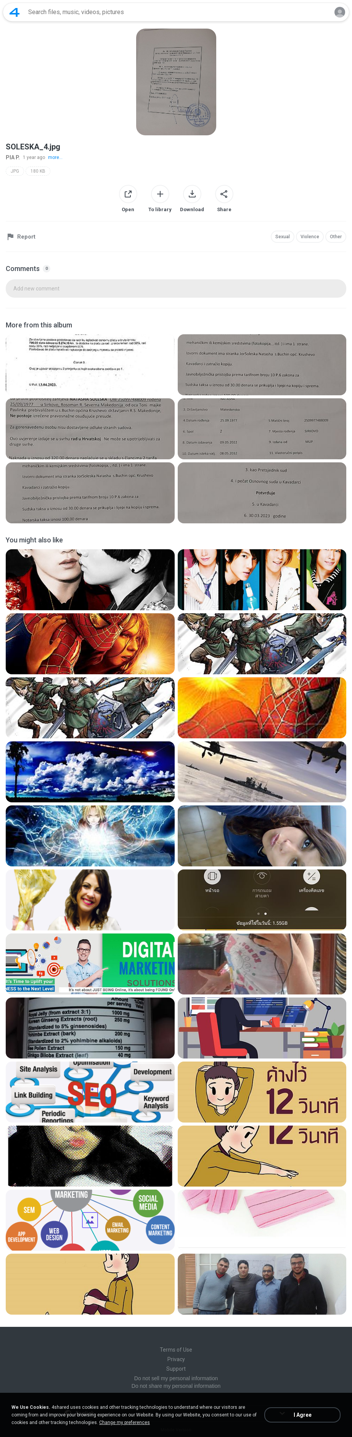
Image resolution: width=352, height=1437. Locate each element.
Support (176, 1369)
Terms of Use (176, 1350)
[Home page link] (14, 12)
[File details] (90, 364)
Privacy (176, 1359)
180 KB (38, 171)
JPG (15, 171)
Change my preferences (124, 1422)
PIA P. (13, 157)
